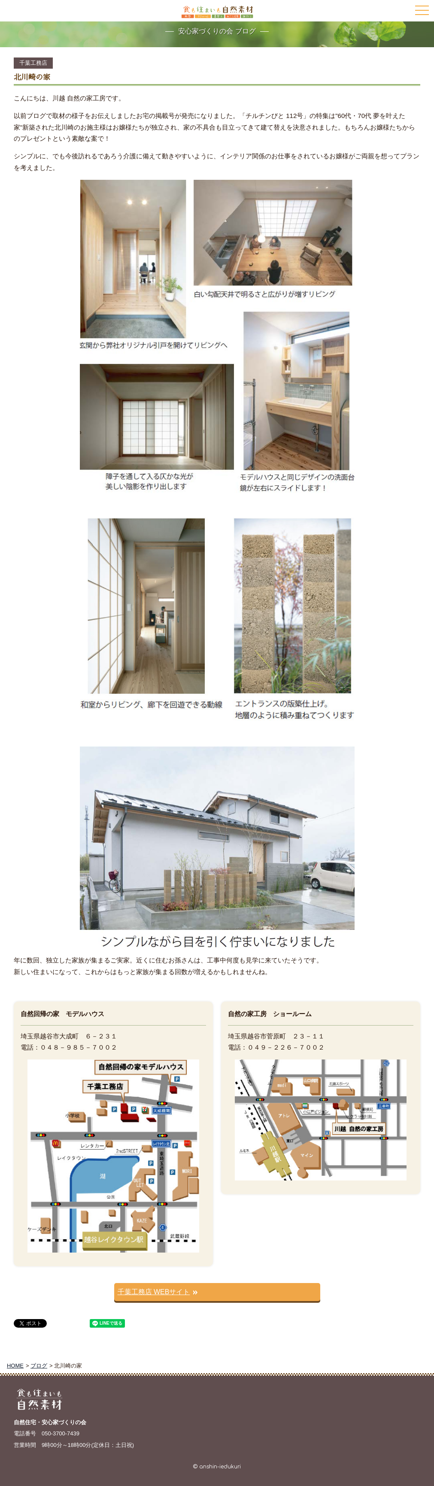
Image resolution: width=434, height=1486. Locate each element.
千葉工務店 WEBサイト (154, 1291)
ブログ (38, 1365)
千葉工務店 (33, 63)
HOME (15, 1365)
